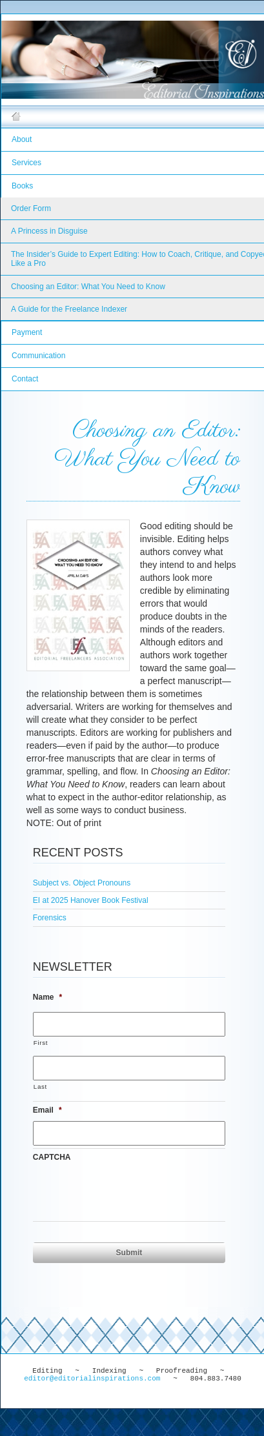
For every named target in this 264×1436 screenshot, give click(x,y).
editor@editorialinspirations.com (92, 1378)
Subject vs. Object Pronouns (81, 882)
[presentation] (131, 1193)
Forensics (49, 917)
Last (40, 1086)
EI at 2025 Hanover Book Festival (90, 900)
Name (47, 997)
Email (47, 1110)
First (41, 1042)
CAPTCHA (52, 1157)
